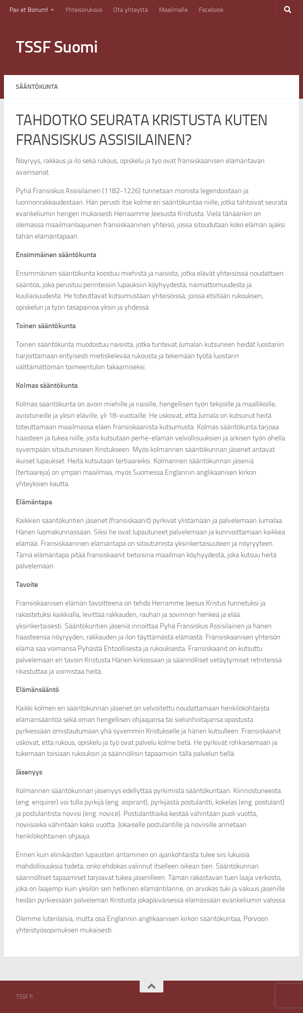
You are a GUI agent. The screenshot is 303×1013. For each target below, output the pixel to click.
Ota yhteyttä (130, 9)
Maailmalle (173, 9)
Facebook (211, 9)
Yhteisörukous (83, 9)
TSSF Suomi (56, 47)
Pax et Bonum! (28, 9)
